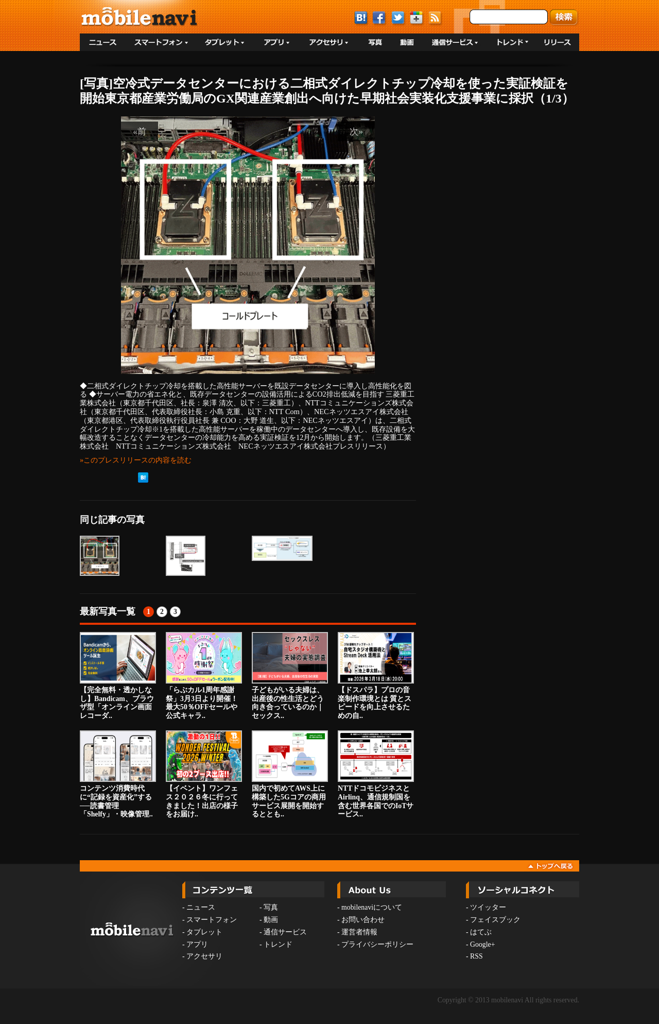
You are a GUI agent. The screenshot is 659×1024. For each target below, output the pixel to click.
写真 (271, 907)
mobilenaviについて (371, 907)
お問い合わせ (363, 920)
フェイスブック (495, 920)
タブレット (204, 932)
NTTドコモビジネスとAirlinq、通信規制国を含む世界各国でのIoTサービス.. (376, 774)
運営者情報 (359, 932)
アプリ (197, 944)
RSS (476, 956)
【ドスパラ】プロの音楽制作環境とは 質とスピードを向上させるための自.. (376, 676)
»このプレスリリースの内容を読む (136, 460)
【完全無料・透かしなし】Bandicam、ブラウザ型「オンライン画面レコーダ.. (118, 676)
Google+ (482, 944)
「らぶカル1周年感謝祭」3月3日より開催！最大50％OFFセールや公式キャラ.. (204, 676)
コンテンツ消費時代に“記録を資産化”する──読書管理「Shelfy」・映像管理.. (118, 774)
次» (356, 131)
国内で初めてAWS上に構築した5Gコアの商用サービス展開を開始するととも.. (290, 774)
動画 (271, 920)
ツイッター (488, 907)
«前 (139, 131)
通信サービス (285, 932)
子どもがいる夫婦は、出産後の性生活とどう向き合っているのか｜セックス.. (290, 676)
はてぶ (481, 932)
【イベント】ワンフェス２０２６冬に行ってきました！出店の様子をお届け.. (204, 774)
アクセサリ (204, 956)
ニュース (200, 907)
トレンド (278, 944)
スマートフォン (211, 920)
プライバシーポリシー (377, 944)
